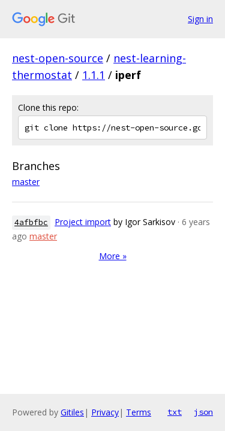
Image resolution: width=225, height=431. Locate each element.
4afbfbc (31, 222)
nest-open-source (57, 58)
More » (113, 256)
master (26, 181)
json (203, 411)
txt (174, 411)
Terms (138, 412)
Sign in (200, 19)
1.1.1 (93, 75)
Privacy (105, 412)
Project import (83, 221)
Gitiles (72, 412)
